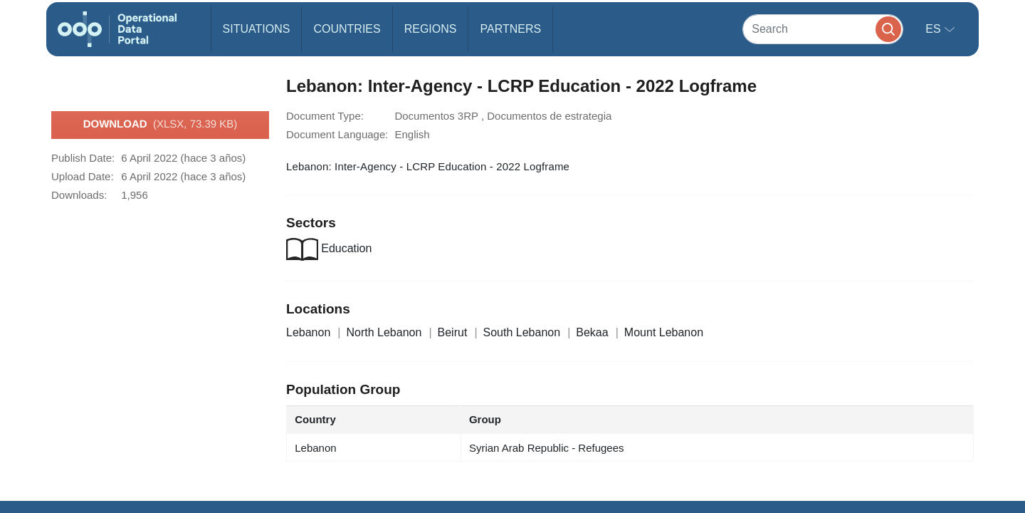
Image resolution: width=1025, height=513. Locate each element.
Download (160, 124)
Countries (346, 29)
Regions (430, 29)
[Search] (822, 28)
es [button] (934, 29)
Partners (510, 29)
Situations (256, 29)
